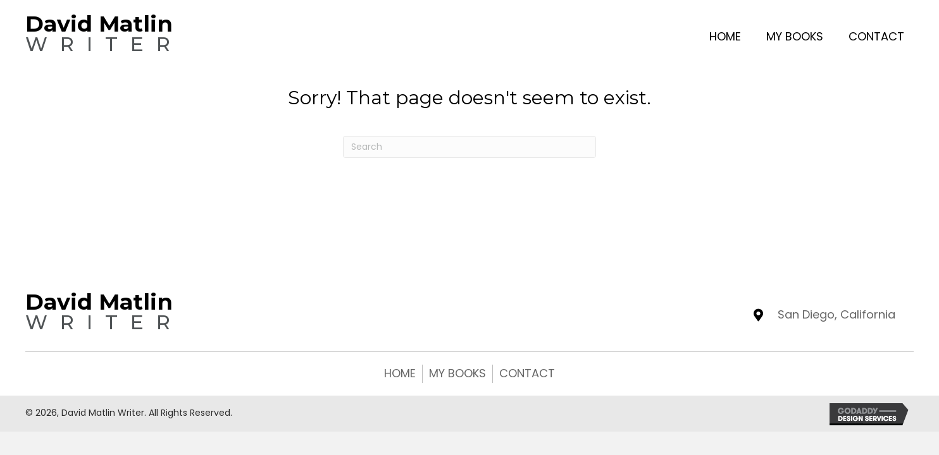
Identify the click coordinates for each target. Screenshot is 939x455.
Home (400, 373)
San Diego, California (836, 314)
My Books (457, 373)
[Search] (469, 147)
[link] (725, 35)
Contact (527, 373)
